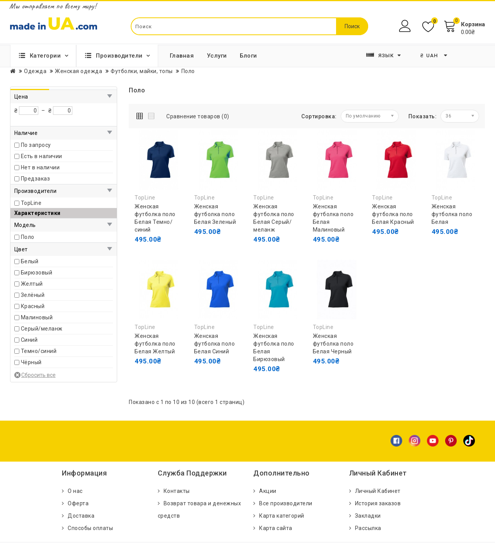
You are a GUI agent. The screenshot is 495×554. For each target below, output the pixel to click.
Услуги (217, 55)
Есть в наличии (41, 156)
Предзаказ (35, 179)
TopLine (31, 203)
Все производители (285, 503)
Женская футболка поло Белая (452, 214)
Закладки (368, 516)
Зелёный (33, 295)
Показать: (422, 116)
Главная (182, 55)
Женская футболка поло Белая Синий (214, 344)
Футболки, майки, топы (142, 71)
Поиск (352, 26)
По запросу (36, 145)
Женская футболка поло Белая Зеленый (215, 214)
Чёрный (31, 362)
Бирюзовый (37, 272)
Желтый (32, 284)
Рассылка (368, 528)
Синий (29, 340)
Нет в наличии (40, 167)
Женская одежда (78, 71)
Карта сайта (275, 528)
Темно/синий (39, 351)
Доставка (81, 516)
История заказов (378, 503)
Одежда (35, 71)
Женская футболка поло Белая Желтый (155, 344)
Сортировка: (319, 116)
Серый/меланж (42, 329)
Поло (27, 237)
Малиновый (37, 317)
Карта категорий (281, 516)
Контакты (177, 491)
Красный (33, 306)
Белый (30, 261)
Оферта (78, 503)
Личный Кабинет (378, 491)
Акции (268, 491)
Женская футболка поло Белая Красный (393, 214)
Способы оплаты (90, 528)
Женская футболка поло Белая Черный (333, 344)
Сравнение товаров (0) (197, 116)
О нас (75, 491)
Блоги (248, 55)
